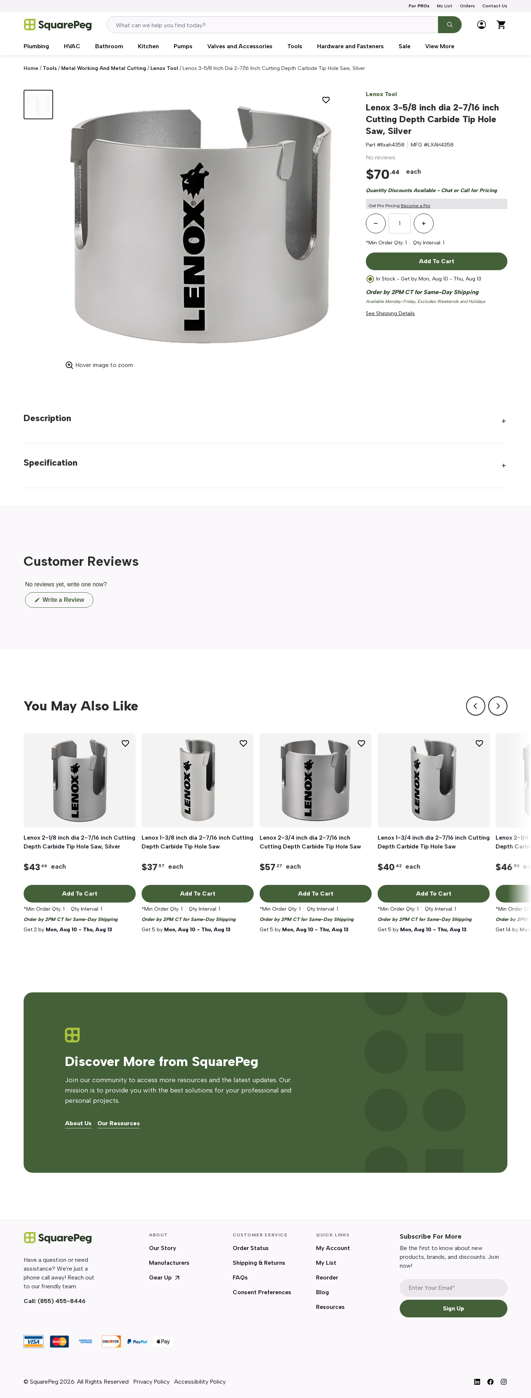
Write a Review (67, 602)
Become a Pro (415, 205)
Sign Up (453, 1308)
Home (31, 68)
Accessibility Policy (200, 1381)
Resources (330, 1306)
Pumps (183, 46)
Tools (294, 46)
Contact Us (494, 5)
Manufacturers (169, 1262)
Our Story (162, 1248)
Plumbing (36, 46)
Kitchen (148, 46)
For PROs (419, 5)
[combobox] (272, 24)
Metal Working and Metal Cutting (103, 68)
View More (439, 46)
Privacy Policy (151, 1381)
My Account (333, 1248)
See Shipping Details (390, 313)
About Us (78, 1123)
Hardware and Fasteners (350, 46)
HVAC (72, 46)
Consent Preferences (262, 1292)
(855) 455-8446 (62, 1301)
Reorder (327, 1277)
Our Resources (118, 1123)
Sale (404, 46)
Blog (322, 1292)
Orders (467, 5)
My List (444, 5)
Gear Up (165, 1277)
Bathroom (109, 46)
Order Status (251, 1248)
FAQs (240, 1277)
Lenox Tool (164, 68)
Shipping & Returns (259, 1262)
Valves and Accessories (240, 46)
